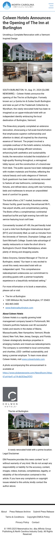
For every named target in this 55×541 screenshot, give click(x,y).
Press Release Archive (20, 511)
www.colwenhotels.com (33, 359)
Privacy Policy (22, 522)
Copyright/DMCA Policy (38, 517)
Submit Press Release (43, 511)
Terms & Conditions (14, 517)
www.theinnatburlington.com (19, 307)
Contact (35, 522)
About (4, 511)
